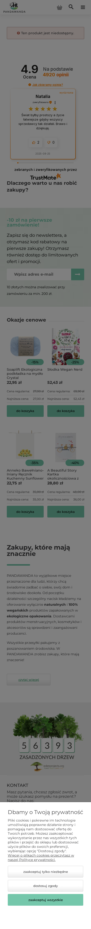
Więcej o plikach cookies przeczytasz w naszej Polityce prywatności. (41, 857)
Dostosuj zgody (45, 886)
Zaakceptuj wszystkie (45, 900)
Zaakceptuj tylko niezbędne (45, 872)
